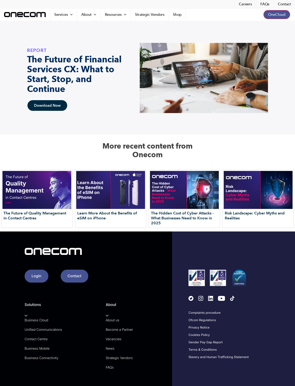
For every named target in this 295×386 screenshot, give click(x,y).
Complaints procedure (204, 313)
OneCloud (276, 14)
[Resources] (116, 14)
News (110, 348)
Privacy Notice (199, 327)
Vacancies (113, 339)
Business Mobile (37, 348)
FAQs (264, 4)
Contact (284, 4)
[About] (89, 14)
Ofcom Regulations (202, 320)
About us (112, 320)
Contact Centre (36, 339)
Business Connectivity (41, 358)
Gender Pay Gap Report (205, 342)
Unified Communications (43, 330)
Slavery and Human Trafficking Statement (218, 357)
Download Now (47, 105)
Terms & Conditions (202, 350)
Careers (245, 4)
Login (36, 276)
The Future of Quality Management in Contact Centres (34, 215)
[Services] (63, 14)
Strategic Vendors (150, 14)
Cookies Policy (199, 335)
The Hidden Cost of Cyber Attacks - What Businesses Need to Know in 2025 (182, 218)
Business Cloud (36, 320)
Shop (177, 14)
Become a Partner (119, 330)
